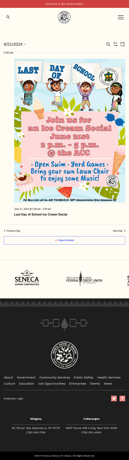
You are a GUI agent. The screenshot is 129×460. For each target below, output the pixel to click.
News (108, 383)
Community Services (54, 377)
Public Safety (83, 377)
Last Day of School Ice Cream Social (40, 214)
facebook (122, 398)
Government (26, 377)
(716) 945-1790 (35, 432)
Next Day (119, 231)
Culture (9, 383)
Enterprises (77, 383)
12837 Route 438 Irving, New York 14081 (91, 428)
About (8, 377)
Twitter (114, 398)
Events (95, 383)
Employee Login (13, 398)
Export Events (64, 240)
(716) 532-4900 (91, 432)
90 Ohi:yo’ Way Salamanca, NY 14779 (36, 428)
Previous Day (12, 231)
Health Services (109, 377)
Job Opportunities (51, 383)
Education (26, 383)
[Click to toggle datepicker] (15, 44)
